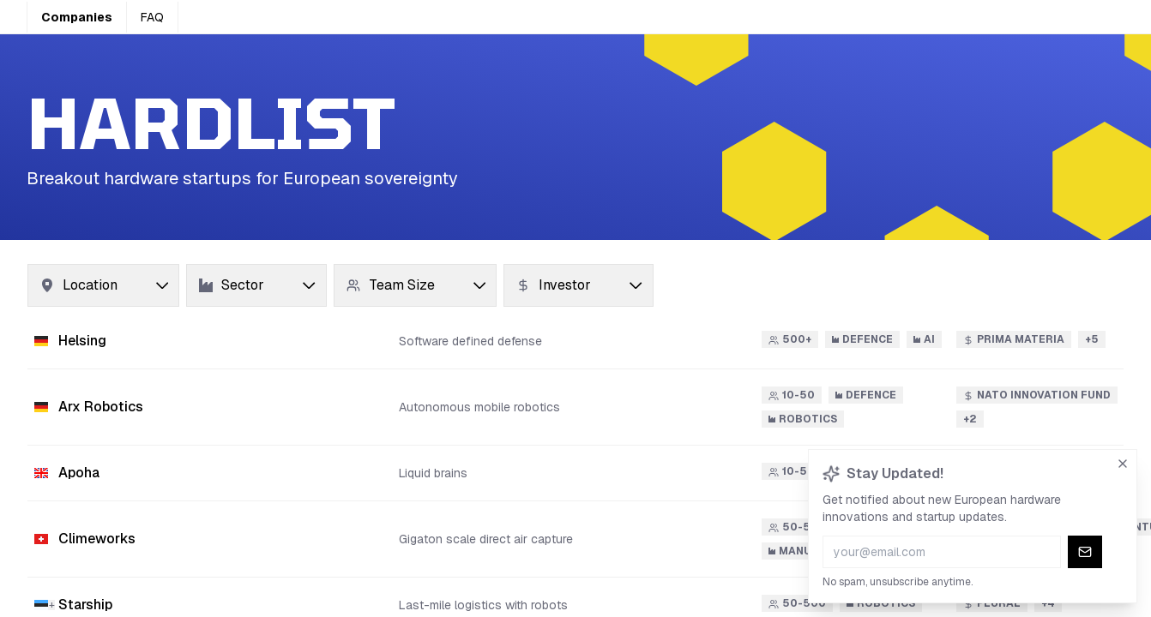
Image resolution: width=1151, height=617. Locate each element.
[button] (575, 341)
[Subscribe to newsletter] (1085, 550)
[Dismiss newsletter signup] (1123, 462)
